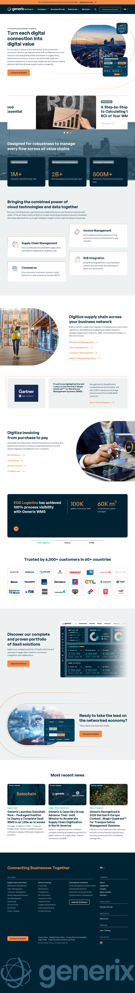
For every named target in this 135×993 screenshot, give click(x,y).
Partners (103, 895)
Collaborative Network (47, 905)
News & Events (105, 892)
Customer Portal (44, 898)
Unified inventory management (81, 895)
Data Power (11, 902)
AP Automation (44, 895)
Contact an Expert (110, 9)
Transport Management (16, 892)
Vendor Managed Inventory (17, 895)
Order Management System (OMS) (82, 886)
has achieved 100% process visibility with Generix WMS (37, 507)
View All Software (79, 902)
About (102, 883)
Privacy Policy (43, 937)
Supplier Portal (44, 902)
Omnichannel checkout (78, 889)
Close (95, 2)
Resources (104, 919)
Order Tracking (13, 911)
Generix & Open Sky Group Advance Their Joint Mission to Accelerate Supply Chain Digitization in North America (66, 818)
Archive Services (44, 911)
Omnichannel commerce (78, 883)
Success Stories (58, 9)
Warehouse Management (17, 886)
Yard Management (14, 898)
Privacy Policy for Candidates (76, 937)
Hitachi (67, 543)
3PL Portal (11, 908)
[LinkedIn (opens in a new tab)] (101, 943)
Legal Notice (42, 940)
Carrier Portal (12, 905)
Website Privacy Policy (57, 937)
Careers (103, 889)
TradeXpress (43, 892)
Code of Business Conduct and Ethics (61, 940)
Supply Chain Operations (17, 883)
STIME (91, 543)
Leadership (104, 886)
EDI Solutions (43, 889)
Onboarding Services (46, 908)
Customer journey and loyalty (80, 892)
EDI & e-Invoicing (44, 883)
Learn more (70, 124)
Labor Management (14, 889)
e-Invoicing (42, 886)
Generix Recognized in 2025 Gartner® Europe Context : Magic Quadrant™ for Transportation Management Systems (108, 818)
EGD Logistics (43, 543)
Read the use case (86, 2)
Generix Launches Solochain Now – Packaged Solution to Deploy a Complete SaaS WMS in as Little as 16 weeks (26, 817)
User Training (105, 930)
